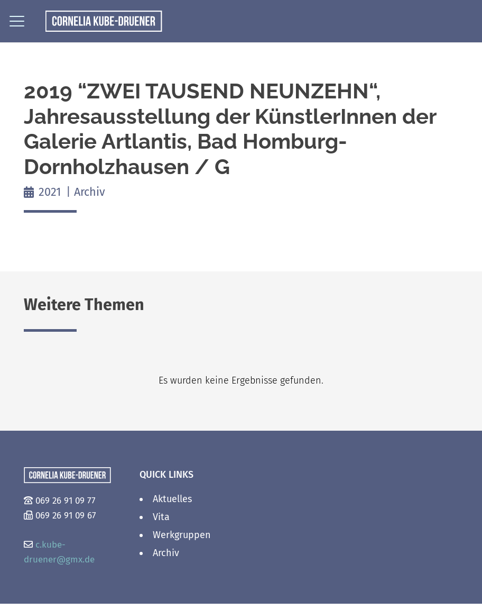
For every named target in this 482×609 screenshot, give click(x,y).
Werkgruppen (182, 535)
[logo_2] (103, 21)
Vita (161, 517)
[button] (17, 21)
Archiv (89, 192)
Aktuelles (172, 499)
